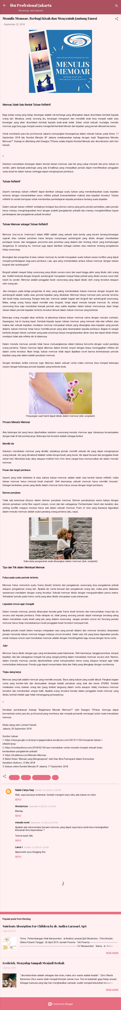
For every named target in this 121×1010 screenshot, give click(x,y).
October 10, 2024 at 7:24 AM (36, 847)
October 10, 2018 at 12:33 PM (48, 790)
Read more (112, 953)
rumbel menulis (41, 777)
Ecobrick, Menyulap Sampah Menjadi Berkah (33, 963)
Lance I (19, 847)
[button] (116, 19)
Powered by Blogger (60, 1004)
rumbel (25, 777)
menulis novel (22, 822)
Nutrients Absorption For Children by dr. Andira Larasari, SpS (44, 926)
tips (55, 777)
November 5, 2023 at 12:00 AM (42, 806)
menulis (14, 777)
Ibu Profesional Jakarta (31, 5)
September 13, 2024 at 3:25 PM (44, 822)
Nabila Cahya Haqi (24, 790)
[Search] (116, 6)
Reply (18, 799)
